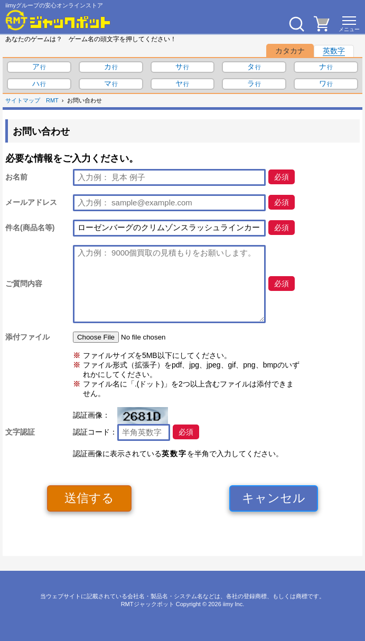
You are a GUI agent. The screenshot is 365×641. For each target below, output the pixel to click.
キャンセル (273, 498)
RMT (52, 100)
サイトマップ (22, 100)
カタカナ (290, 50)
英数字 (334, 50)
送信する (89, 498)
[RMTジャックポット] (58, 20)
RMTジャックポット (147, 604)
